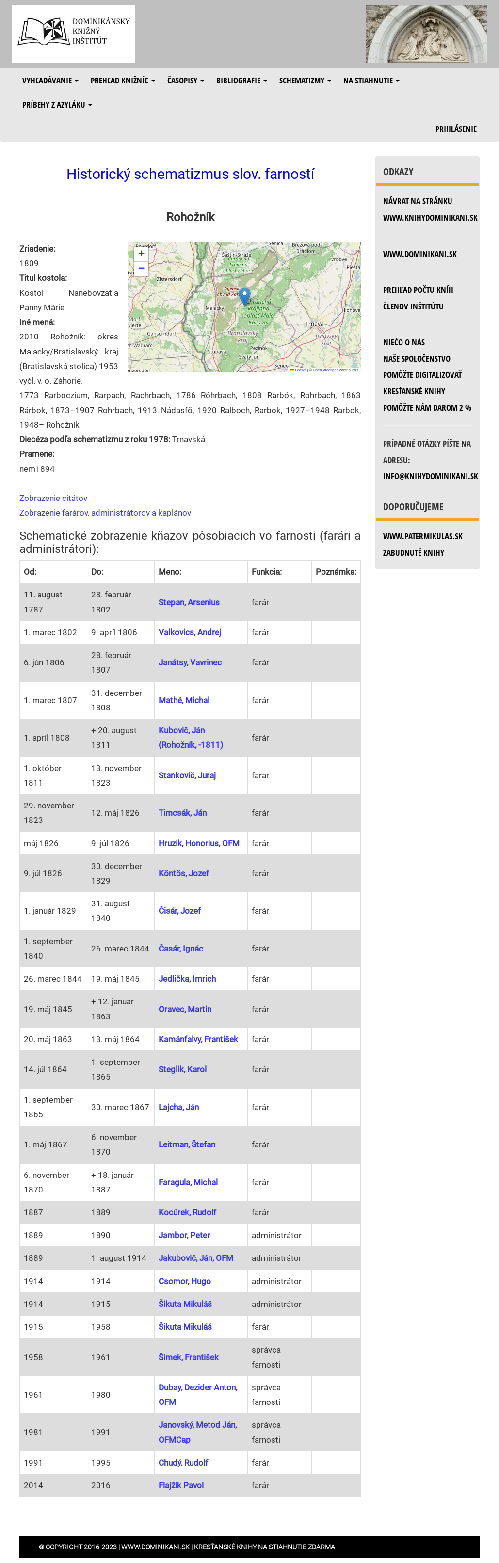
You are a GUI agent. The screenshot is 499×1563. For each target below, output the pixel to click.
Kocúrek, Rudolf (187, 1212)
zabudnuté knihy (413, 552)
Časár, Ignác (181, 948)
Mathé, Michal (184, 700)
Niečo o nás (404, 342)
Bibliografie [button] (241, 80)
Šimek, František (189, 1357)
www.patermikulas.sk (423, 536)
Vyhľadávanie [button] (50, 80)
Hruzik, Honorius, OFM (199, 843)
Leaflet (298, 370)
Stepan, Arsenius (189, 602)
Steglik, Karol (183, 1069)
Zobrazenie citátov (53, 498)
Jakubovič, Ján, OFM (196, 1258)
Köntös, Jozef (184, 873)
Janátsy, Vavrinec (190, 662)
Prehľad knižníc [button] (123, 80)
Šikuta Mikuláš (185, 1304)
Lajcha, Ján (179, 1107)
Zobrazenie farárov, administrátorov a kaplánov (105, 512)
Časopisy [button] (185, 80)
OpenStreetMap (325, 370)
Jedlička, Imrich (187, 978)
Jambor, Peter (184, 1235)
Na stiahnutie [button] (371, 80)
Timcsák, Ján (183, 813)
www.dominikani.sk (420, 253)
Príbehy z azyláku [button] (57, 104)
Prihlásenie (456, 128)
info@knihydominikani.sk (430, 476)
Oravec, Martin (185, 1009)
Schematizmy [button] (305, 80)
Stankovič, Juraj (187, 775)
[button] (245, 297)
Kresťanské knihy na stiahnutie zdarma (264, 1547)
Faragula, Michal (188, 1182)
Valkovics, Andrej (190, 632)
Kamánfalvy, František (198, 1039)
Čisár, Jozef (180, 911)
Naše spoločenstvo (417, 358)
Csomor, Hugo (185, 1281)
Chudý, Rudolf (183, 1462)
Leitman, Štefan (187, 1144)
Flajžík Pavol (181, 1485)
